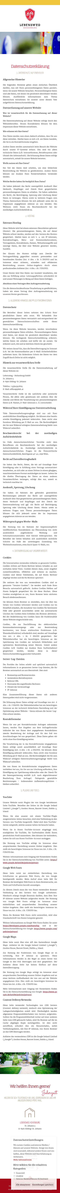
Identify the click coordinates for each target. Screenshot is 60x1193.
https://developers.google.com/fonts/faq (21, 925)
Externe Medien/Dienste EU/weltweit (32, 1179)
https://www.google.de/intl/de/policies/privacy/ (30, 993)
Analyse (19, 1176)
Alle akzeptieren (23, 1184)
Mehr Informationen (22, 1159)
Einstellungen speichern (42, 1184)
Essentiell (20, 1173)
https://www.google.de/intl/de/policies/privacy (30, 861)
